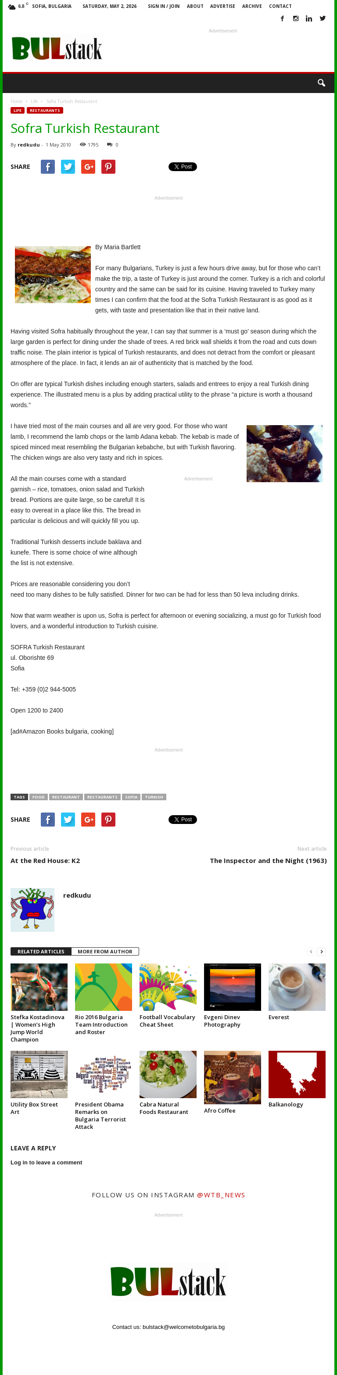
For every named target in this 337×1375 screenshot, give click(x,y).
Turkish (154, 797)
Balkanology (286, 1104)
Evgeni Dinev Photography (222, 1020)
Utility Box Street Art (34, 1108)
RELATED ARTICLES (41, 951)
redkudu (29, 144)
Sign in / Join (163, 6)
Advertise (222, 6)
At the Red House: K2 (45, 860)
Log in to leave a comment (46, 1162)
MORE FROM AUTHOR (105, 951)
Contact (280, 6)
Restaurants (45, 110)
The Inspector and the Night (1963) (268, 860)
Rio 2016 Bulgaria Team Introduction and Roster (101, 1024)
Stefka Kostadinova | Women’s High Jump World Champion (38, 1028)
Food (38, 797)
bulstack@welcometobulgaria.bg (184, 1327)
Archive (252, 6)
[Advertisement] (223, 49)
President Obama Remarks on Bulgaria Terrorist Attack (100, 1115)
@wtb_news (221, 1194)
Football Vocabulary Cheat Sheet (167, 1020)
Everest (279, 1017)
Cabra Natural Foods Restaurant (164, 1108)
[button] (321, 83)
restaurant (66, 797)
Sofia (131, 797)
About (195, 6)
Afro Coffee (220, 1110)
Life (18, 110)
